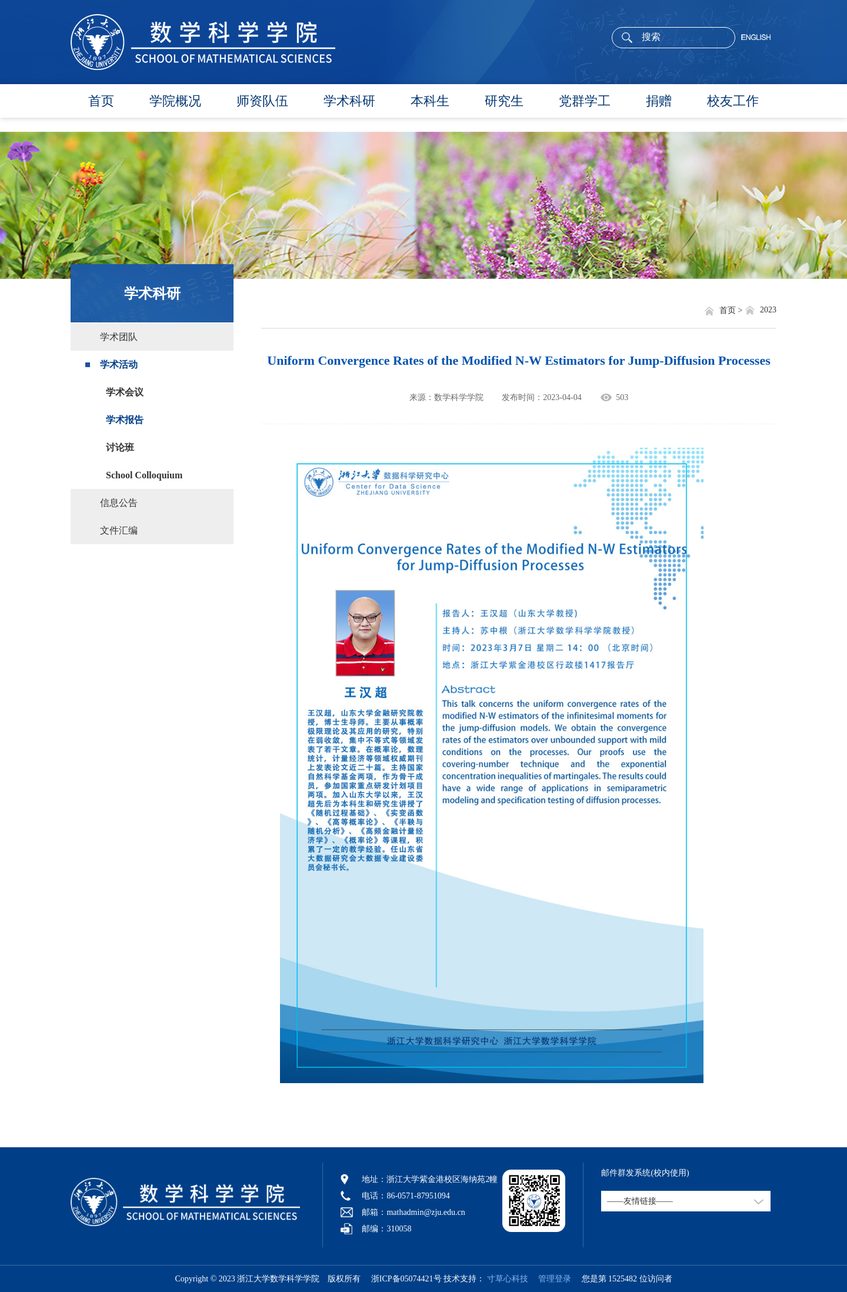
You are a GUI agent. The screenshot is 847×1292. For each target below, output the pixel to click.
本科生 (430, 101)
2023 (768, 309)
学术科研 (349, 101)
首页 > (732, 310)
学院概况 (175, 101)
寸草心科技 (507, 1278)
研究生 (504, 101)
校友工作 (733, 101)
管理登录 (550, 1278)
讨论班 (120, 447)
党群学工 (585, 101)
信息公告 (119, 503)
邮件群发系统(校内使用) (645, 1172)
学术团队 (119, 337)
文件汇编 (119, 530)
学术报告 (125, 420)
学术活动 (119, 364)
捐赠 (659, 101)
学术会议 (125, 392)
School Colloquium (144, 475)
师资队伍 (262, 101)
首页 (101, 101)
